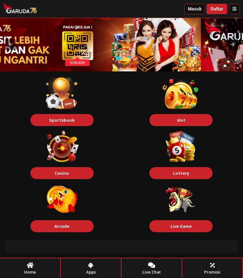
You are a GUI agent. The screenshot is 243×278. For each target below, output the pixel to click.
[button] (10, 44)
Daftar (216, 8)
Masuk (195, 8)
